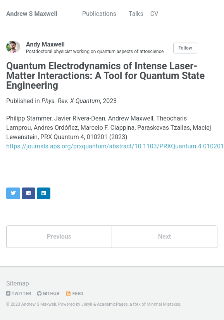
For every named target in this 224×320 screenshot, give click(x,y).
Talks (136, 13)
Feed (74, 293)
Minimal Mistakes (163, 304)
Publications (99, 13)
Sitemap (17, 283)
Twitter (18, 293)
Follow (185, 48)
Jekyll (86, 304)
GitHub (48, 293)
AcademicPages (112, 304)
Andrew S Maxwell (31, 13)
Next (164, 236)
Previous (59, 236)
